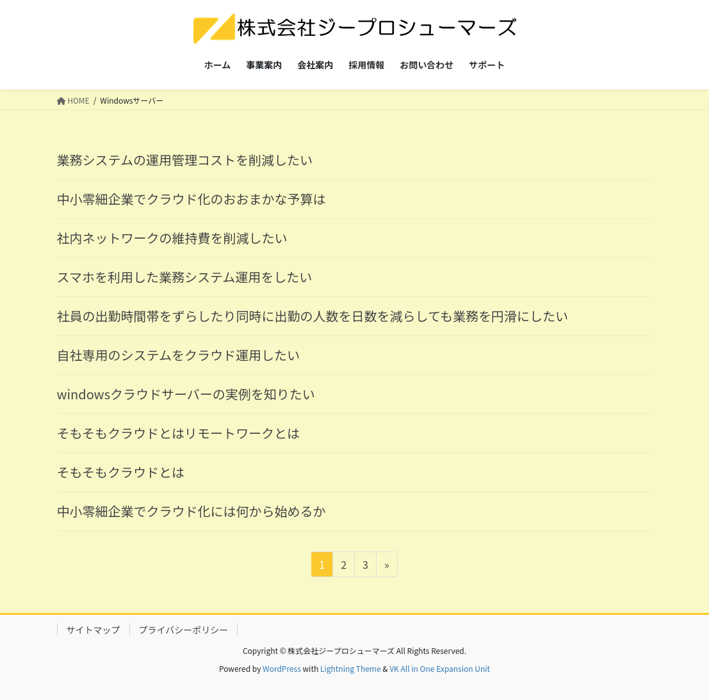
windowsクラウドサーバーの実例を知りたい (186, 394)
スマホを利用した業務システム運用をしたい (185, 276)
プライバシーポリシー (184, 629)
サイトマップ (93, 629)
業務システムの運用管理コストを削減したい (185, 159)
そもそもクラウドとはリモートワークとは (178, 433)
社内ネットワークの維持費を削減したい (172, 237)
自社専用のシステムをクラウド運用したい (178, 355)
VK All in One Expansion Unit (439, 668)
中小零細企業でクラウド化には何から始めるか (191, 511)
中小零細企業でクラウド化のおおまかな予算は (191, 198)
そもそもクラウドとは (121, 472)
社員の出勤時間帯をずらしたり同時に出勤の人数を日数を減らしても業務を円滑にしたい (312, 315)
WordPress (282, 668)
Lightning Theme (350, 668)
